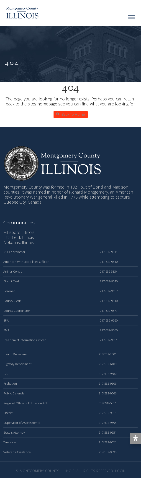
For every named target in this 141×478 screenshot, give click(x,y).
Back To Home (70, 114)
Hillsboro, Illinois (18, 232)
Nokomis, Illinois (18, 242)
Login (120, 471)
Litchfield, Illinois (18, 237)
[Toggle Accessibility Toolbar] (135, 438)
